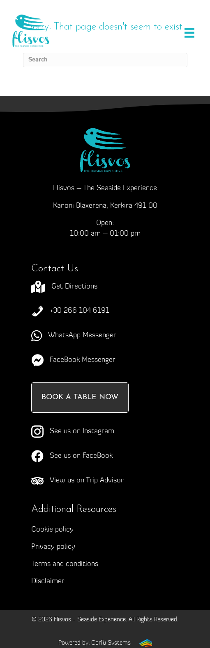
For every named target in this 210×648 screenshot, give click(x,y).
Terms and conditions (64, 564)
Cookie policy (52, 530)
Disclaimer (48, 581)
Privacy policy (53, 547)
